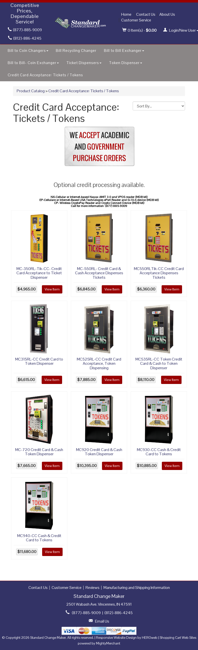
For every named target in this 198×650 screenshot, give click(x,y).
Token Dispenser (125, 62)
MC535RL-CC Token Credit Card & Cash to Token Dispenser (158, 364)
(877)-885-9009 (25, 29)
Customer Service (136, 20)
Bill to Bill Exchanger (124, 50)
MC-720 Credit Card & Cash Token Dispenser (39, 452)
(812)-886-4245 (24, 38)
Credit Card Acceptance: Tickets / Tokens (45, 75)
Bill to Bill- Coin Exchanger (33, 62)
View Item (52, 289)
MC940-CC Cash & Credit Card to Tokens (39, 538)
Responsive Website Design (116, 637)
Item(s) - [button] (139, 30)
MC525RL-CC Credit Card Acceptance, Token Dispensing (99, 364)
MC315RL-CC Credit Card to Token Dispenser (39, 361)
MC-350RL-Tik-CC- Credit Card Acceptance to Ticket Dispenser (39, 273)
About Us (167, 14)
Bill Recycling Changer (76, 50)
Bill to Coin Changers (28, 50)
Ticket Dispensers (83, 62)
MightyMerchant (108, 643)
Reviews (92, 587)
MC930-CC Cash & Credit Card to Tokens (159, 452)
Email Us (102, 621)
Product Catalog (31, 90)
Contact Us (145, 14)
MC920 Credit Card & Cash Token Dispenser (99, 452)
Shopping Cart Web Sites (178, 637)
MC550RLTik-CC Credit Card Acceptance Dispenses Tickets (159, 273)
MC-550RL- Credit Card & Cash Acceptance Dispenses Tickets (99, 273)
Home (126, 14)
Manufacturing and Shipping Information (136, 587)
